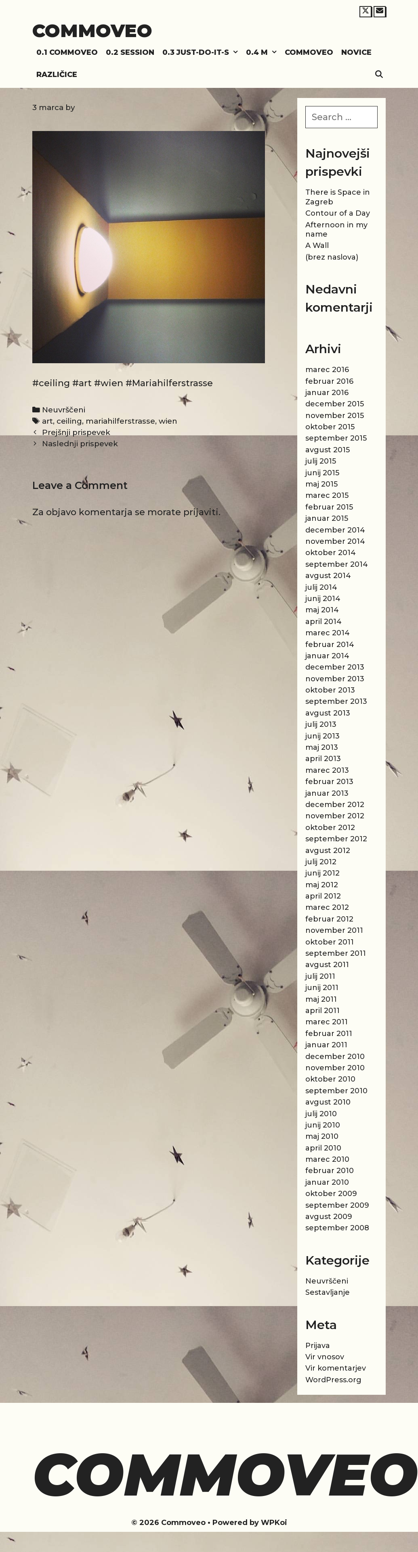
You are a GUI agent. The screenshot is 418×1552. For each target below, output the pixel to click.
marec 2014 (327, 632)
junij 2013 (322, 736)
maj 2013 (321, 747)
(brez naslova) (331, 257)
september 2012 (336, 838)
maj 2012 (321, 884)
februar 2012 (329, 919)
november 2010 (335, 1067)
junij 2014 (322, 598)
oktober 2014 (330, 552)
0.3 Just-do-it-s (202, 53)
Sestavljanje (327, 1292)
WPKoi (274, 1522)
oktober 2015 (330, 426)
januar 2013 (327, 793)
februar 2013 (329, 781)
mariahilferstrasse (120, 421)
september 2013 (336, 701)
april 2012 (323, 896)
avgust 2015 (327, 449)
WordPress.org (333, 1379)
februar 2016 (329, 381)
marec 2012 (327, 907)
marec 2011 (326, 1021)
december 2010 (335, 1056)
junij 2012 (322, 873)
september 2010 (336, 1090)
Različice (56, 74)
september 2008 (337, 1227)
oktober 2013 (330, 690)
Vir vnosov (324, 1356)
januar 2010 (327, 1182)
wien (168, 421)
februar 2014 (329, 644)
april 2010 (323, 1148)
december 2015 (334, 403)
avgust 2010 (328, 1102)
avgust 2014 (328, 575)
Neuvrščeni (63, 409)
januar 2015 (326, 518)
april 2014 (323, 621)
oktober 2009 (331, 1193)
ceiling (69, 421)
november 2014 (335, 541)
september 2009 (337, 1205)
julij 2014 (321, 587)
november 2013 (334, 678)
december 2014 (335, 530)
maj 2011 (321, 999)
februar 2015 (329, 507)
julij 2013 (320, 724)
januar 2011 (326, 1044)
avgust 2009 (328, 1216)
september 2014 (336, 564)
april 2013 (323, 758)
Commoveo (92, 30)
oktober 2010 (330, 1079)
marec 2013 (327, 770)
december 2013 (334, 667)
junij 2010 (322, 1125)
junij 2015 (322, 472)
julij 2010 (321, 1113)
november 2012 (334, 815)
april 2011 (322, 1010)
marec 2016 (327, 369)
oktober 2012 (330, 827)
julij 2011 (320, 976)
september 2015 (336, 438)
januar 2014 (327, 655)
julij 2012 (320, 861)
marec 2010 (327, 1159)
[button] (235, 53)
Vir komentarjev (335, 1368)
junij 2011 (321, 987)
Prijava (317, 1345)
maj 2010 (321, 1136)
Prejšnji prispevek (76, 432)
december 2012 (334, 804)
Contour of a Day (337, 213)
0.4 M (263, 53)
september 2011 (335, 953)
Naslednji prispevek (80, 443)
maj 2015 (321, 484)
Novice (356, 52)
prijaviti (200, 512)
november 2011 (334, 930)
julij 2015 (320, 461)
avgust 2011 (327, 964)
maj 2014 (322, 609)
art (47, 421)
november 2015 (334, 415)
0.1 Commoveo (67, 52)
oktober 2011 (329, 942)
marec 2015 (327, 495)
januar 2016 (327, 392)
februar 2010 (329, 1170)
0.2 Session (130, 52)
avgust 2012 (327, 850)
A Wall (317, 245)
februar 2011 (328, 1033)
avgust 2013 (327, 713)
